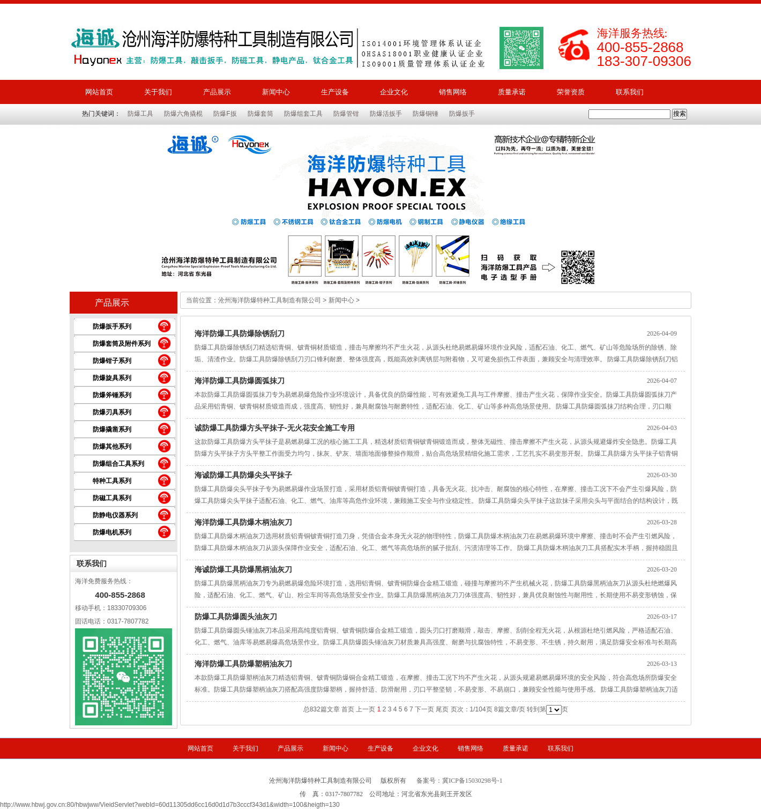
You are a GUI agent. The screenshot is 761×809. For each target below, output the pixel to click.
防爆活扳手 (386, 113)
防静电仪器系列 (115, 515)
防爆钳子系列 (112, 361)
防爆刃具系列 (112, 412)
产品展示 (217, 92)
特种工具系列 (112, 481)
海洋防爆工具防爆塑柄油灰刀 (243, 663)
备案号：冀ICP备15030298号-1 (459, 780)
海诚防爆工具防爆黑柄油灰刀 (243, 569)
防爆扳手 (462, 113)
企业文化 (394, 92)
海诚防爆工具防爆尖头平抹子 (243, 475)
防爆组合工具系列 (118, 463)
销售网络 (453, 92)
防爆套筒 (260, 113)
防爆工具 (140, 113)
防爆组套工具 (303, 113)
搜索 (679, 113)
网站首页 (99, 92)
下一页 (424, 709)
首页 (347, 709)
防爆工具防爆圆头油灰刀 (236, 616)
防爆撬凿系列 (112, 429)
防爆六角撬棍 (183, 113)
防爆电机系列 (112, 532)
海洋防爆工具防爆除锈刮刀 (240, 333)
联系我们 (630, 92)
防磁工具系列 (112, 498)
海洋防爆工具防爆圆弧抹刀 (240, 380)
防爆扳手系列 (112, 326)
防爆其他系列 (112, 446)
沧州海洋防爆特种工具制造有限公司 (269, 300)
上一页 (365, 709)
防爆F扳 (224, 113)
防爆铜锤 (425, 113)
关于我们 (158, 92)
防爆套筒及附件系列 (122, 343)
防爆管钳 (346, 113)
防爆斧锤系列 (112, 395)
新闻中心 (276, 92)
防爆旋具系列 (112, 378)
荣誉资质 (571, 92)
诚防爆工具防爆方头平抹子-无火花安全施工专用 (275, 428)
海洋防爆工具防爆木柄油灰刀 (243, 522)
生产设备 (335, 92)
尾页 (442, 709)
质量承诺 (512, 92)
